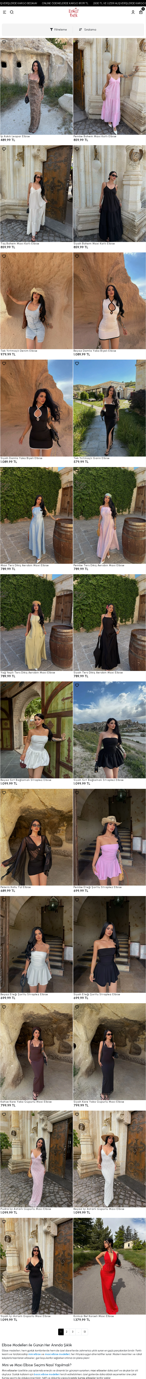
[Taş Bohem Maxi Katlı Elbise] (36, 193)
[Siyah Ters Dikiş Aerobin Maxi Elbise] (109, 622)
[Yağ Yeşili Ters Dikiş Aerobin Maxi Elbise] (36, 622)
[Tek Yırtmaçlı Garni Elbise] (109, 408)
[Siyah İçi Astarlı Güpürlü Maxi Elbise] (36, 1266)
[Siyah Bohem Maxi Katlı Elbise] (109, 193)
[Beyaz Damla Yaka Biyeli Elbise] (109, 300)
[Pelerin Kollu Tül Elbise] (36, 837)
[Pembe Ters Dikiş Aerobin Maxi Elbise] (109, 515)
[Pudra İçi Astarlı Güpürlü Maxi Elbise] (36, 1159)
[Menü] (4, 12)
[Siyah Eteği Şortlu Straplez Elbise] (109, 944)
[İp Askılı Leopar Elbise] (36, 86)
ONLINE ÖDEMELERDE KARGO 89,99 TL (71, 3)
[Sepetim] (141, 12)
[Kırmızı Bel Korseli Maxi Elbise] (109, 1266)
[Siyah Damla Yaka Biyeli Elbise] (36, 408)
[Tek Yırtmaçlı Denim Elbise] (36, 300)
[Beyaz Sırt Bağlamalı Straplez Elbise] (36, 729)
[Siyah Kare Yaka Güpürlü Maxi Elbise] (109, 1051)
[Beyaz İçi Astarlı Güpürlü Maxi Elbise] (109, 1159)
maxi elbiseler (98, 1370)
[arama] (12, 12)
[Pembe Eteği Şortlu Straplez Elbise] (109, 837)
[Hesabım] (133, 12)
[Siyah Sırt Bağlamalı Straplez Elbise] (109, 729)
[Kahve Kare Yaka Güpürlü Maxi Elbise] (36, 1051)
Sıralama (87, 29)
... (78, 1331)
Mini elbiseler (9, 1370)
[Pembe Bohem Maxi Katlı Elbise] (109, 86)
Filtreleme (58, 29)
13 (85, 1331)
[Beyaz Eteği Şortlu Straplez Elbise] (36, 944)
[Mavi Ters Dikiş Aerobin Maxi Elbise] (36, 515)
